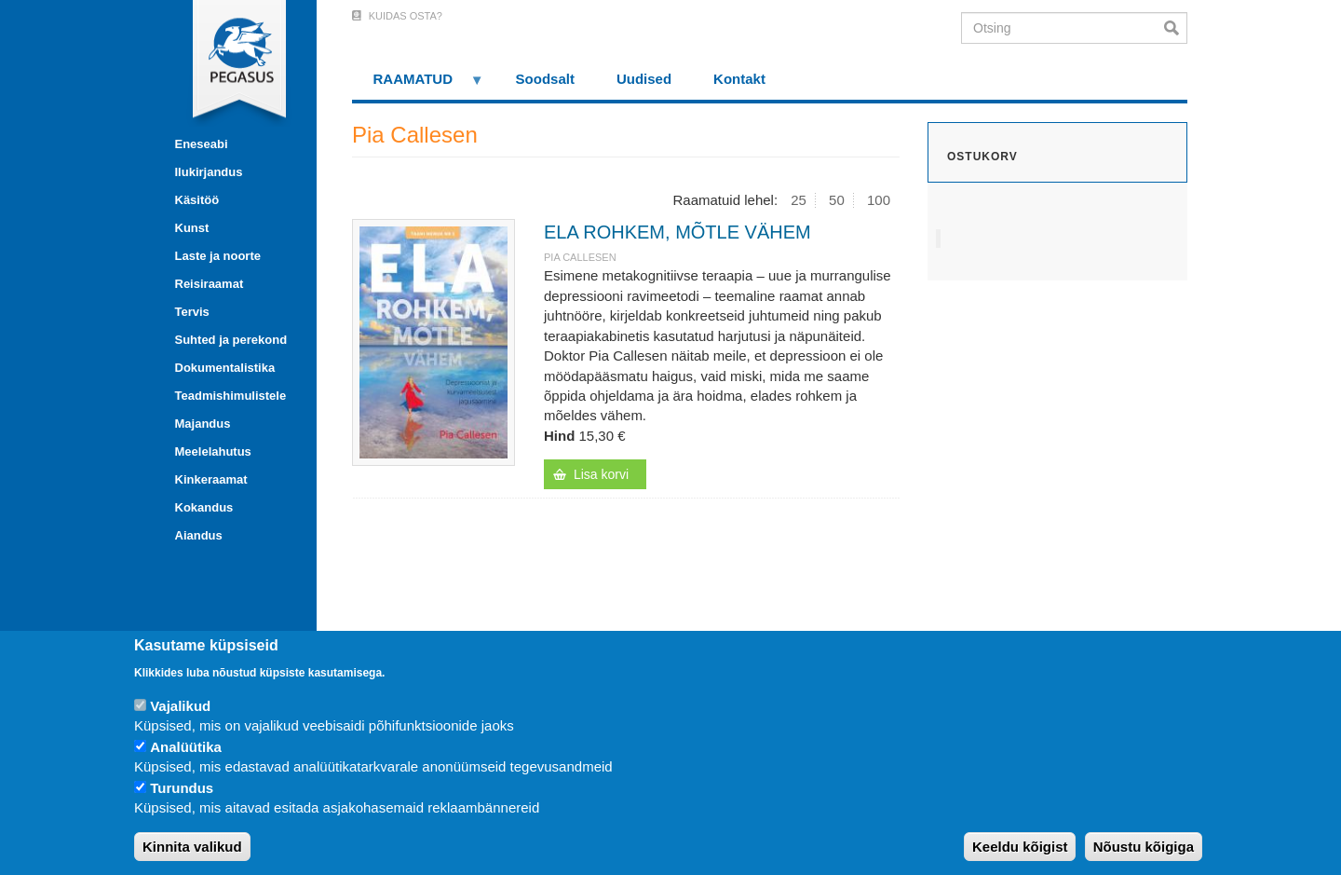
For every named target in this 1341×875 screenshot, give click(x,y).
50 (837, 200)
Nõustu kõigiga (1143, 846)
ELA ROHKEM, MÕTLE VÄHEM (677, 232)
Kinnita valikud (192, 846)
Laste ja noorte (218, 256)
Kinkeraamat (211, 479)
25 (798, 200)
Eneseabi (201, 144)
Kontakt (739, 79)
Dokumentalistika (225, 368)
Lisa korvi (601, 474)
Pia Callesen (580, 257)
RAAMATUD (418, 85)
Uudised (643, 79)
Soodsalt (545, 79)
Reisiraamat (209, 284)
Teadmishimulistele (231, 396)
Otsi (1175, 28)
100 (878, 200)
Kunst (192, 228)
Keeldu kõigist (1020, 846)
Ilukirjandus (209, 172)
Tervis (192, 312)
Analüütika (186, 747)
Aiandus (199, 535)
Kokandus (204, 507)
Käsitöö (197, 200)
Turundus (181, 788)
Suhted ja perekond (231, 340)
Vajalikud (180, 706)
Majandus (203, 424)
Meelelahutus (213, 451)
